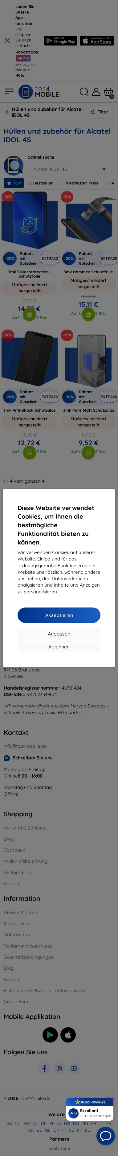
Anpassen (59, 634)
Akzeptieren (59, 615)
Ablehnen (59, 646)
